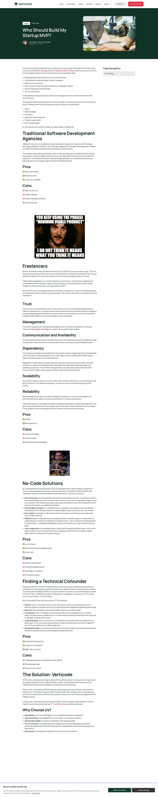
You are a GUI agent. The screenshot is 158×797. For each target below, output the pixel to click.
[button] (107, 4)
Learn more (36, 793)
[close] (154, 783)
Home (61, 4)
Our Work (89, 4)
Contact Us (120, 4)
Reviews (98, 4)
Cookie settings (143, 790)
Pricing (80, 4)
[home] (23, 4)
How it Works (71, 4)
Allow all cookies (119, 790)
